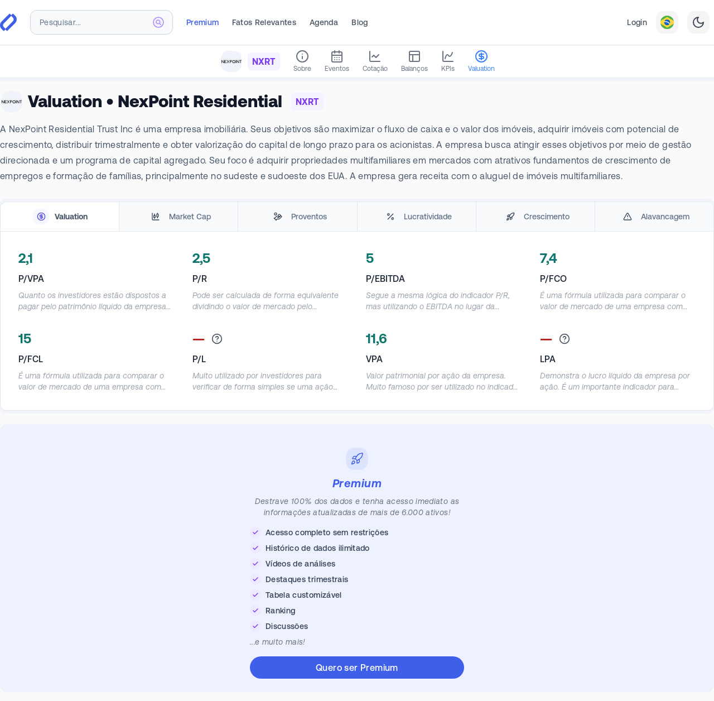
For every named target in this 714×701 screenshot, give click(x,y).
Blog (359, 22)
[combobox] (101, 22)
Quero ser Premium (357, 667)
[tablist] (357, 217)
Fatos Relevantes (264, 22)
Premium (202, 22)
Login (637, 22)
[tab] (60, 217)
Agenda (324, 22)
